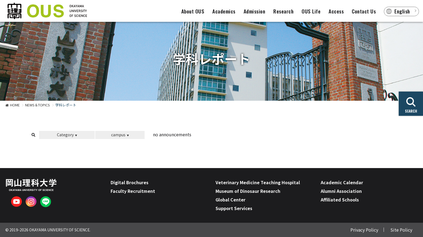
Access (336, 11)
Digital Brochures (129, 182)
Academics (224, 11)
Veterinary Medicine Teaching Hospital (258, 182)
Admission (254, 11)
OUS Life (311, 11)
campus (118, 134)
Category (65, 134)
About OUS (192, 11)
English (402, 11)
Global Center (230, 199)
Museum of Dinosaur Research (248, 191)
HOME (15, 104)
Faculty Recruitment (133, 191)
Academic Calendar (342, 182)
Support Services (234, 208)
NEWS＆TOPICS (37, 104)
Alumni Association (341, 191)
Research (283, 11)
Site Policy (401, 229)
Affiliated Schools (340, 199)
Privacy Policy (364, 229)
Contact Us (364, 11)
